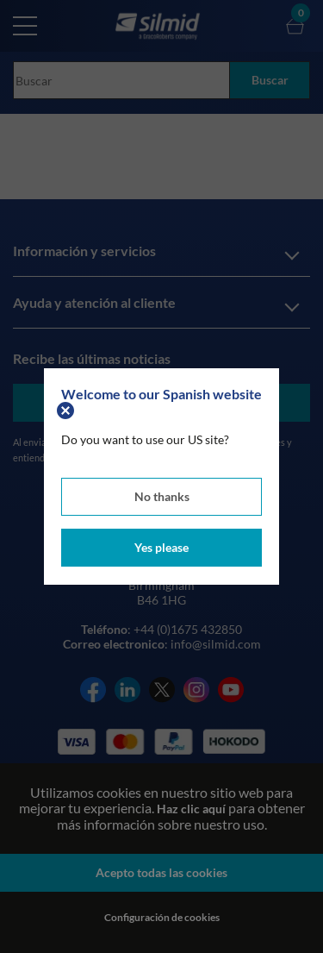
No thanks (161, 496)
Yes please (161, 547)
